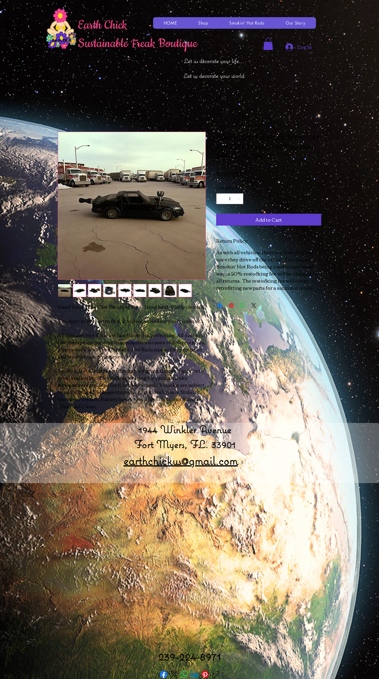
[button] (268, 44)
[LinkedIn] (194, 674)
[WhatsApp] (184, 674)
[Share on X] (253, 305)
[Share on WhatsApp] (242, 305)
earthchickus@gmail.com (180, 460)
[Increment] (239, 199)
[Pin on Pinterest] (231, 305)
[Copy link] (215, 674)
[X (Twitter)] (174, 674)
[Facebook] (163, 674)
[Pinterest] (205, 674)
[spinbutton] (229, 199)
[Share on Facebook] (220, 305)
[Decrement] (220, 199)
